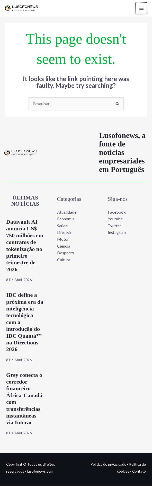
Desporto (65, 252)
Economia (66, 218)
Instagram (117, 232)
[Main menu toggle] (140, 8)
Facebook (117, 212)
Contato (139, 471)
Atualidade (66, 212)
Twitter (114, 225)
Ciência (63, 246)
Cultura (63, 259)
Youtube (115, 218)
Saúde (62, 225)
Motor (63, 239)
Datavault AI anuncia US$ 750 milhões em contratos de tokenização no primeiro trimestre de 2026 (24, 246)
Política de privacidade (108, 465)
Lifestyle (64, 232)
